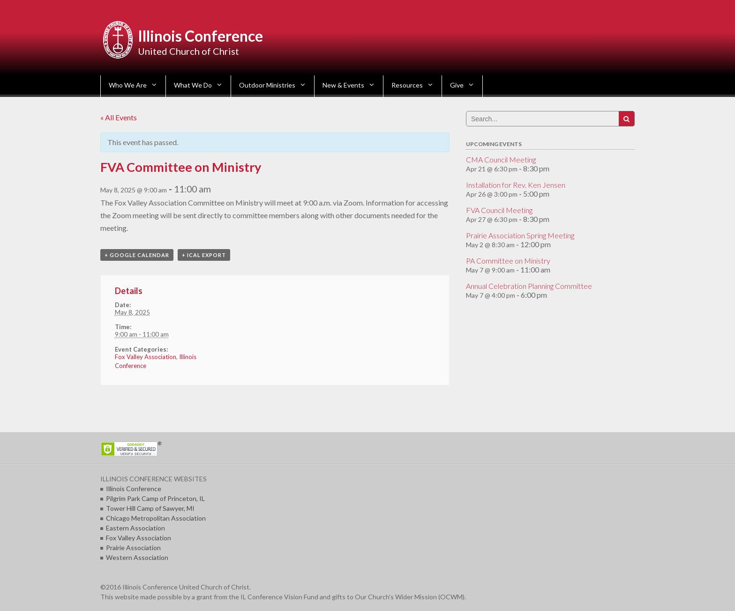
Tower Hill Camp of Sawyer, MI (150, 508)
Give (457, 85)
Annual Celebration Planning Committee (529, 285)
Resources (407, 85)
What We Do (193, 85)
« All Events (118, 117)
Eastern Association (135, 528)
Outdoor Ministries (267, 85)
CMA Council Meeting (501, 159)
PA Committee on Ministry (508, 260)
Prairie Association (133, 548)
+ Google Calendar (137, 255)
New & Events (343, 85)
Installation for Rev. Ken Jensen (515, 184)
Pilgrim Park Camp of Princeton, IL (155, 498)
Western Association (137, 557)
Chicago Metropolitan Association (156, 518)
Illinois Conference (200, 36)
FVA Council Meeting (499, 210)
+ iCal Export (204, 255)
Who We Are (128, 85)
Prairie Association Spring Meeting (520, 235)
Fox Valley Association (145, 357)
